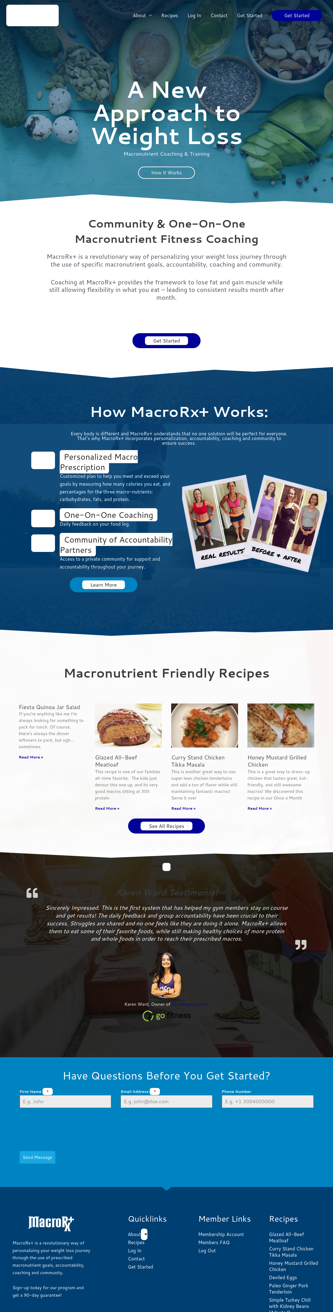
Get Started (249, 15)
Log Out (207, 1223)
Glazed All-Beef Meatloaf (116, 761)
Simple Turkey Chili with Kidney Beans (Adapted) (290, 1279)
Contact (219, 15)
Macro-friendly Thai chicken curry (290, 1296)
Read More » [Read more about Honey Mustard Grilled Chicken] (259, 808)
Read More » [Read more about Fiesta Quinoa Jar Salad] (31, 757)
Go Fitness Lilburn (190, 1004)
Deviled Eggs (283, 1250)
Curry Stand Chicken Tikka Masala (198, 761)
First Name (36, 1092)
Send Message (37, 1133)
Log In (194, 15)
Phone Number (236, 1091)
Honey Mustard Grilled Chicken (276, 761)
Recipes (169, 15)
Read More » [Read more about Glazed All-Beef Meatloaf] (107, 808)
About (139, 15)
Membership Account (221, 1207)
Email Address (140, 1092)
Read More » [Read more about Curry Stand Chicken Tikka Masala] (183, 808)
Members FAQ (213, 1215)
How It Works (166, 172)
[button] (297, 15)
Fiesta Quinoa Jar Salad (49, 707)
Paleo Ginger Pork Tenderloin (288, 1261)
